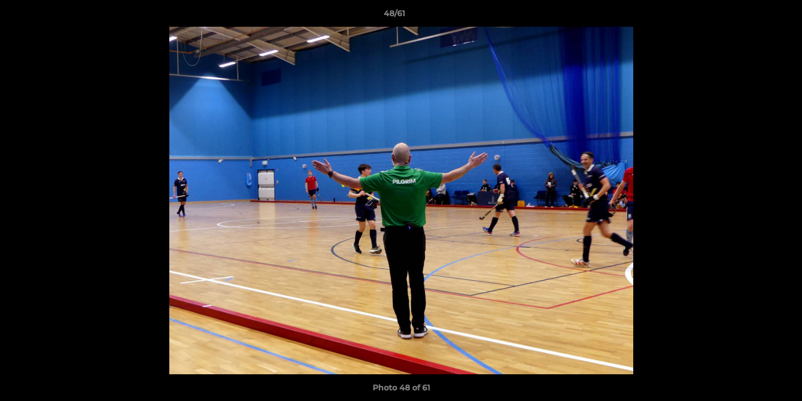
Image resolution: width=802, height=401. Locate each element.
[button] (755, 16)
